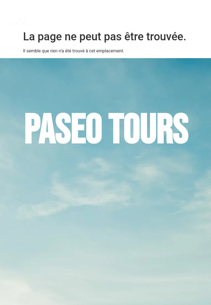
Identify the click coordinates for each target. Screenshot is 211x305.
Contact (194, 14)
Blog (177, 14)
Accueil (55, 14)
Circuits (138, 14)
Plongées (159, 14)
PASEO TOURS (79, 14)
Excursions (110, 14)
